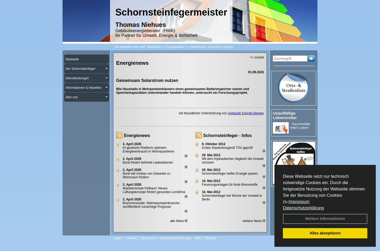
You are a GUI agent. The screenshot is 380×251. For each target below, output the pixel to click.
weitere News (254, 221)
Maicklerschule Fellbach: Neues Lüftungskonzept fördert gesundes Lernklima (154, 190)
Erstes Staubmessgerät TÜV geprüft (227, 148)
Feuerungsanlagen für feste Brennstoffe (230, 184)
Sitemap (210, 238)
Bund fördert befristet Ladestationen (148, 162)
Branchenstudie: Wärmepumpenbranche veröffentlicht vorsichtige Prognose (151, 205)
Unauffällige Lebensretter (285, 115)
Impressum (298, 201)
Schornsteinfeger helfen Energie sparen (230, 173)
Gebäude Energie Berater (246, 113)
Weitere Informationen (325, 218)
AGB (197, 238)
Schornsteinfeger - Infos (227, 135)
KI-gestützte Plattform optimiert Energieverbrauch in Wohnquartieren (148, 149)
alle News (178, 221)
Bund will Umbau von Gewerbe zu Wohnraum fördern (146, 175)
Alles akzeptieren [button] (325, 233)
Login (117, 238)
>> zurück (257, 57)
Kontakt (130, 238)
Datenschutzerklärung (303, 208)
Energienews (137, 135)
